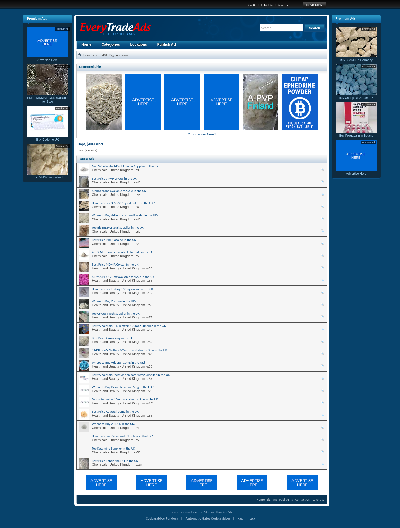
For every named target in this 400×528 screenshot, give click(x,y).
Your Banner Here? (202, 134)
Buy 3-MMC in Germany (356, 58)
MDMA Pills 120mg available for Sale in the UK (123, 277)
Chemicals (99, 170)
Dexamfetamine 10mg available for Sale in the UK (125, 399)
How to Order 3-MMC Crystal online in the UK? (123, 203)
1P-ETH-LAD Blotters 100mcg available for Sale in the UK (129, 350)
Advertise (283, 5)
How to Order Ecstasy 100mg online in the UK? (123, 289)
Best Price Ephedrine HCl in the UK (115, 461)
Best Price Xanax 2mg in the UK (113, 338)
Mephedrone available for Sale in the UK (119, 191)
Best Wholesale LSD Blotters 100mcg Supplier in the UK (129, 326)
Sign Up (252, 5)
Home (86, 44)
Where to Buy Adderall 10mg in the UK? (118, 362)
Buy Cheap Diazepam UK (356, 96)
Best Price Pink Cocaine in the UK (114, 240)
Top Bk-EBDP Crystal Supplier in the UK (118, 227)
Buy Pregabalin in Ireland (356, 133)
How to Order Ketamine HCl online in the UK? (122, 436)
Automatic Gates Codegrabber (208, 518)
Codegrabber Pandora (162, 518)
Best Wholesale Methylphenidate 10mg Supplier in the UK (131, 375)
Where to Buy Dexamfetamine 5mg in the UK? (123, 387)
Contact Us (302, 499)
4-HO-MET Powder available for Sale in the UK (123, 252)
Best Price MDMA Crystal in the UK (115, 264)
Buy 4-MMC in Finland (47, 175)
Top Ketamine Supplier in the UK (113, 448)
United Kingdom (121, 170)
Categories (111, 44)
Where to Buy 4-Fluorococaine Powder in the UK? (125, 215)
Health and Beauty (105, 268)
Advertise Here (47, 58)
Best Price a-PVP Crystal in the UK (114, 178)
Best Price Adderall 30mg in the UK (115, 412)
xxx (240, 518)
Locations (138, 44)
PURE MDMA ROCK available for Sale (47, 98)
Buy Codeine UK (47, 137)
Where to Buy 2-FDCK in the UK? (113, 424)
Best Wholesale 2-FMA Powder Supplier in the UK (125, 166)
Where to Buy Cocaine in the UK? (114, 301)
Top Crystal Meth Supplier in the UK (116, 313)
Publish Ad (267, 5)
